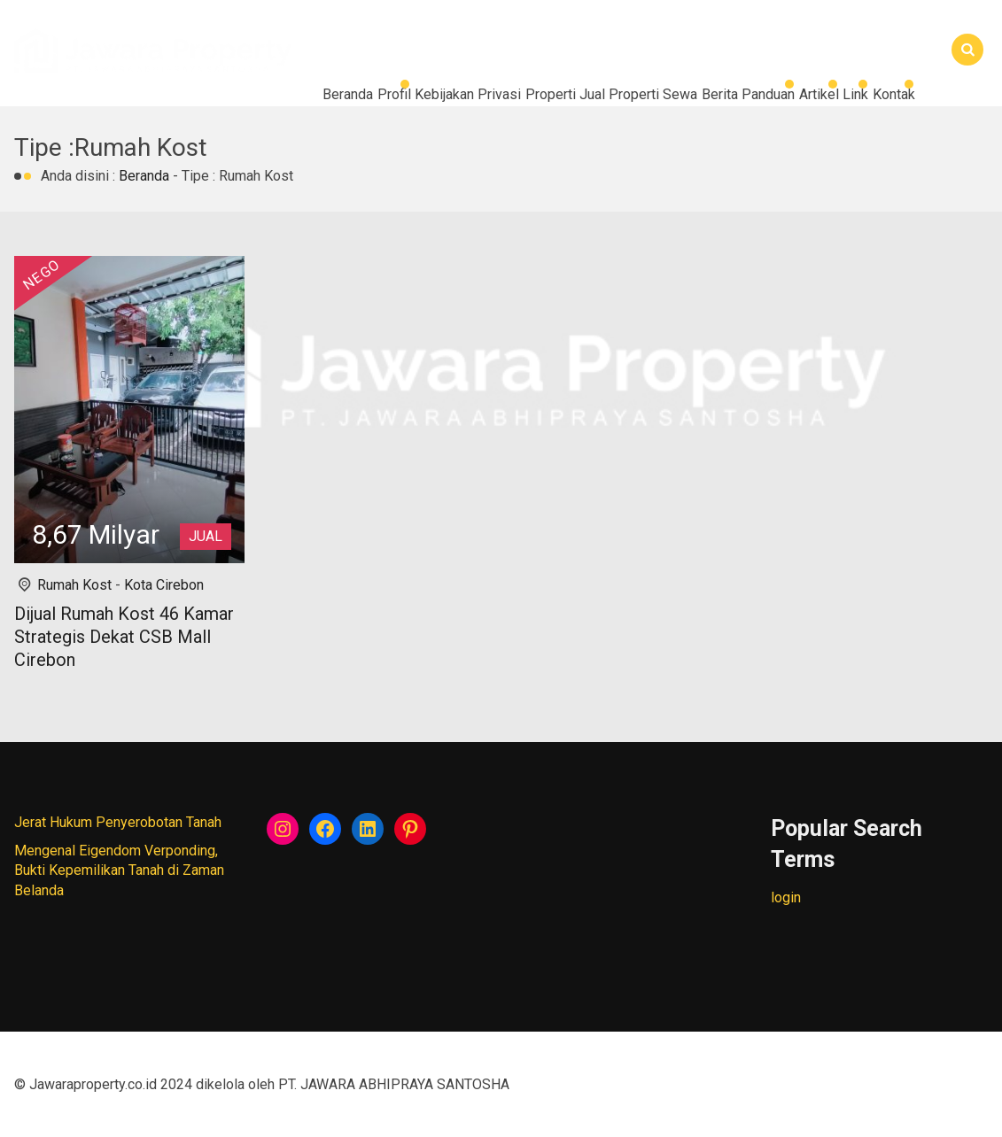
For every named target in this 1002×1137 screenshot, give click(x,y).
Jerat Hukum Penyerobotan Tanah (117, 822)
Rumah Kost (74, 584)
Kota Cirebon (164, 584)
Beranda (57, 97)
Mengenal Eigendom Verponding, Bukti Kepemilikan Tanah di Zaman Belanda (119, 870)
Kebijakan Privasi (240, 97)
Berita (586, 97)
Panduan (666, 97)
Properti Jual (368, 97)
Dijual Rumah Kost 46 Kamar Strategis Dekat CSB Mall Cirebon (124, 636)
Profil (134, 97)
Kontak (53, 141)
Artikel (748, 97)
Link (816, 97)
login (786, 897)
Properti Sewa (488, 97)
